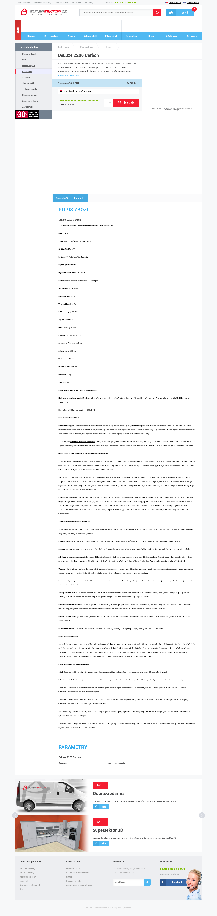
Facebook (177, 882)
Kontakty (89, 2)
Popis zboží (62, 197)
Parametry (79, 197)
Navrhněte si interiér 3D (30, 885)
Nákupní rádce (61, 2)
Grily (24, 59)
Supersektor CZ (175, 2)
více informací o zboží (69, 75)
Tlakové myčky (28, 83)
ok (147, 882)
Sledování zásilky (73, 868)
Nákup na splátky (27, 873)
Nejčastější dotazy (27, 868)
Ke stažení (76, 2)
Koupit (129, 102)
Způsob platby (25, 881)
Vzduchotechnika (29, 89)
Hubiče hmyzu (28, 65)
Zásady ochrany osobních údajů (79, 885)
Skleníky (26, 77)
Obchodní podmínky (42, 2)
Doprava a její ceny (28, 877)
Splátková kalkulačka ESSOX (79, 91)
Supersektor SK (193, 2)
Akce (18, 29)
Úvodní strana (24, 2)
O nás (22, 889)
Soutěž (69, 877)
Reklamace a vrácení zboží (77, 873)
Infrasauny (27, 71)
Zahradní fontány (29, 95)
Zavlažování (27, 106)
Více (104, 806)
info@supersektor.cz (169, 874)
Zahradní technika (30, 101)
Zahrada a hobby (29, 47)
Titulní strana (63, 47)
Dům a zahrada (86, 47)
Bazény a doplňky (30, 53)
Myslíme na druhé (73, 881)
